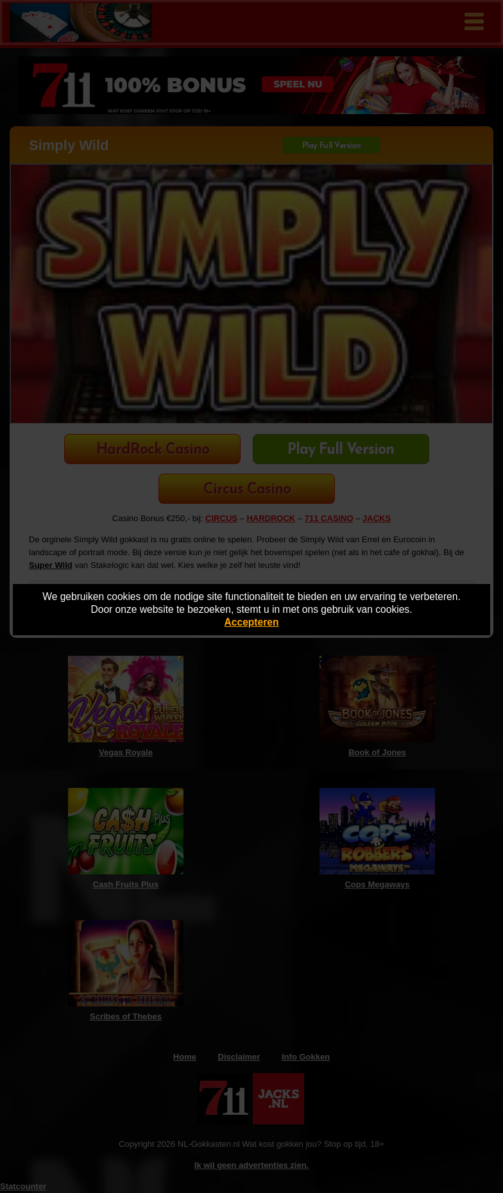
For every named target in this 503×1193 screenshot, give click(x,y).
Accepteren (252, 622)
